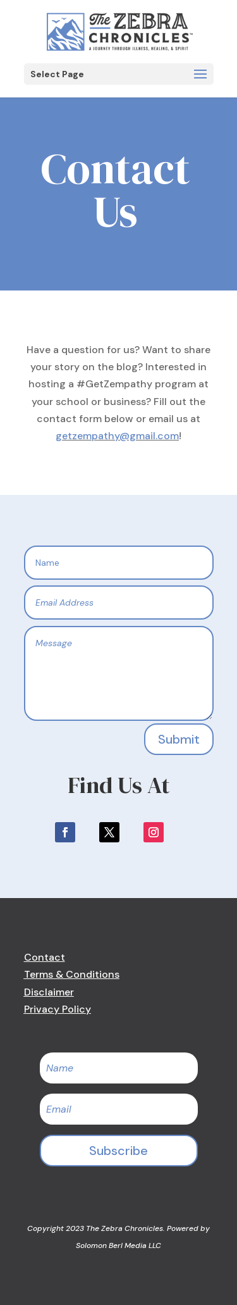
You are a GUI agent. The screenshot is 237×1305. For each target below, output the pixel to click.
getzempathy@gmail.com (117, 435)
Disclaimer (49, 992)
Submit (179, 739)
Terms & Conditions (71, 974)
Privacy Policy (57, 1009)
